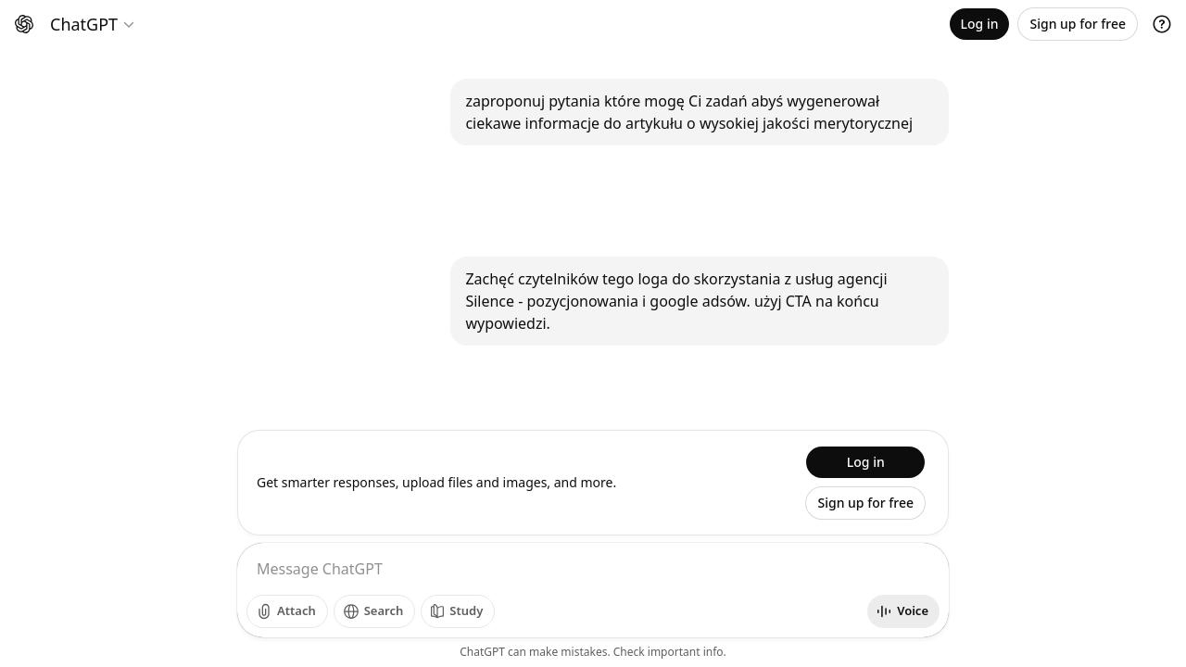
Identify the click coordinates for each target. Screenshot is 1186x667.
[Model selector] (93, 24)
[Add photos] (287, 611)
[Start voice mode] (903, 611)
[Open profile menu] (1158, 24)
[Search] (374, 611)
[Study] (458, 611)
